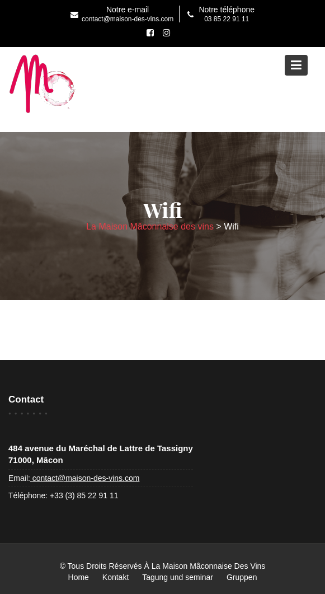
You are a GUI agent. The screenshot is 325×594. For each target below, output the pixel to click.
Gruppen (242, 577)
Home (78, 577)
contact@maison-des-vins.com (85, 478)
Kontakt (115, 577)
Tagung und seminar (177, 577)
